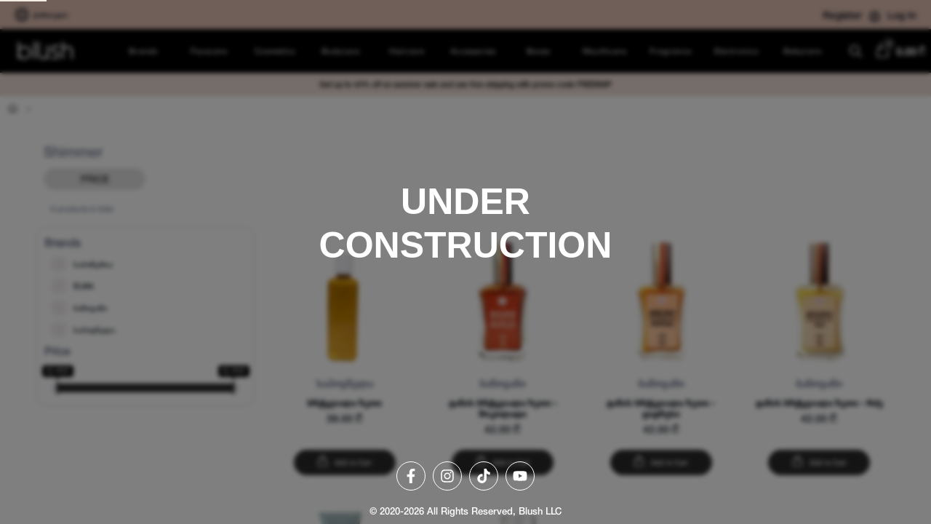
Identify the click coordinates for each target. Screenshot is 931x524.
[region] (465, 262)
